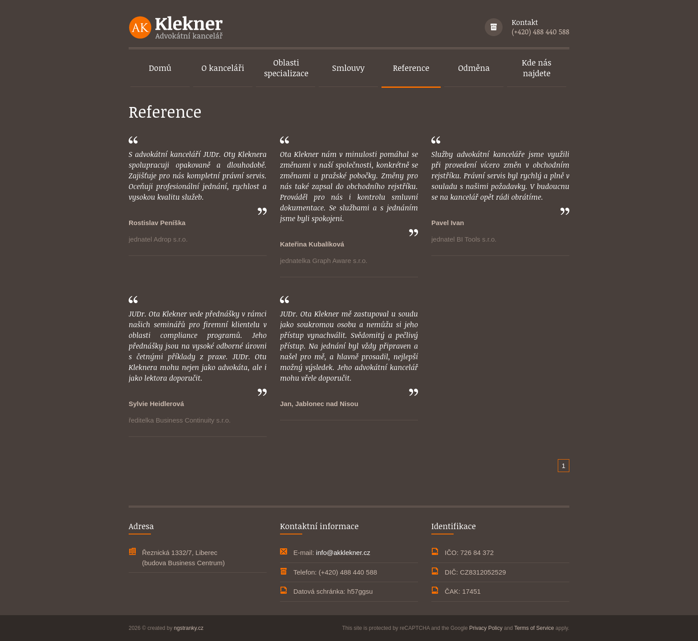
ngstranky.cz (188, 628)
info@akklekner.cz (343, 552)
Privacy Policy (486, 628)
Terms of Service (534, 628)
